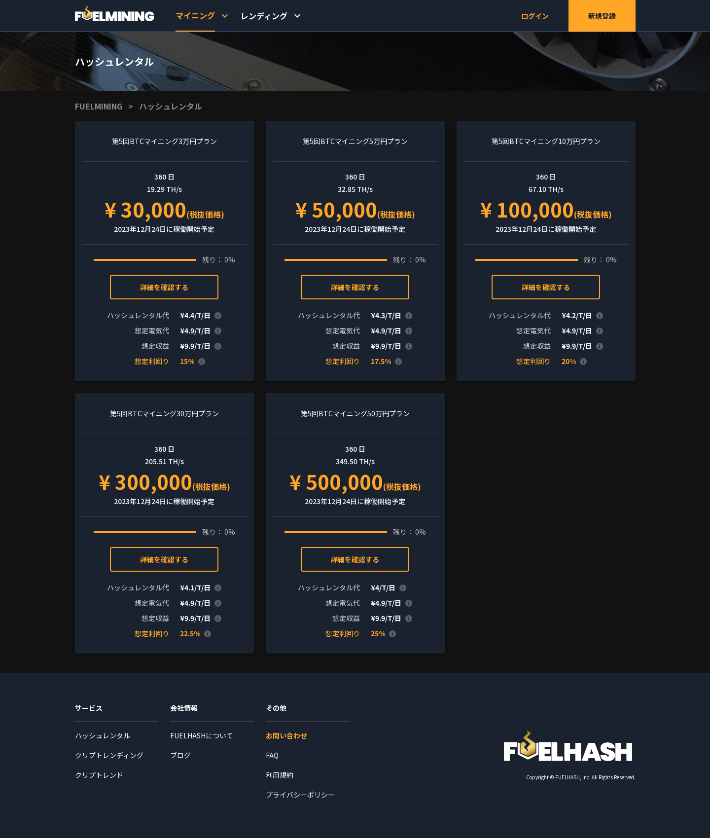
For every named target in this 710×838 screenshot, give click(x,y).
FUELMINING (98, 106)
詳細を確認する (164, 287)
